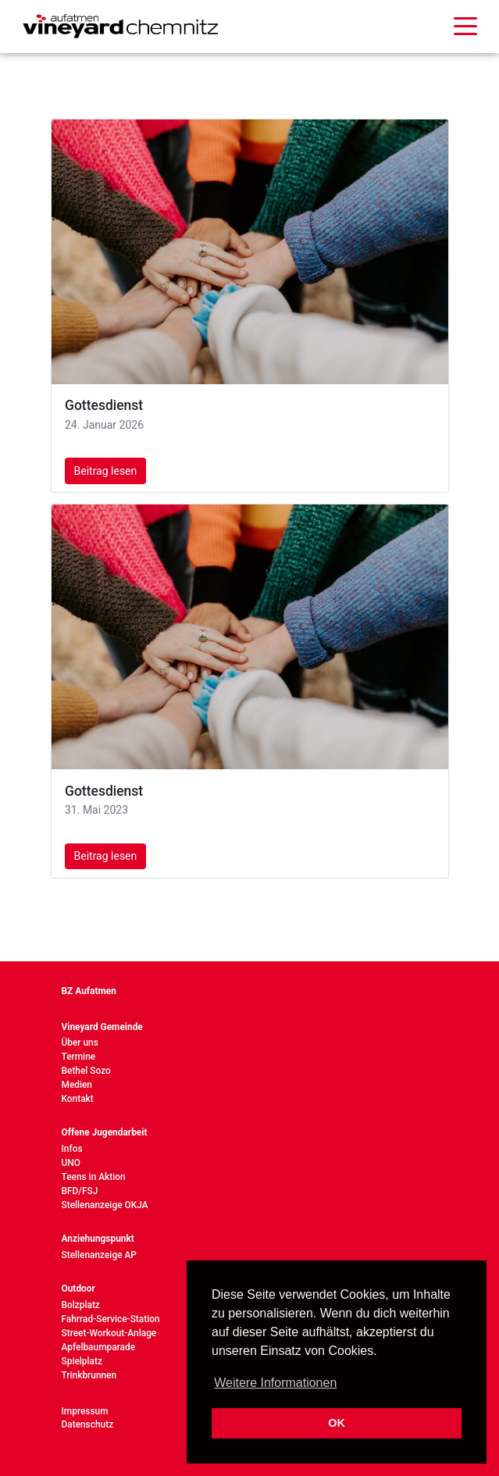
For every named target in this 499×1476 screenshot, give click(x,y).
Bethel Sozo (86, 1070)
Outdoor (78, 1288)
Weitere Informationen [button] (275, 1382)
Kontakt (78, 1098)
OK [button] (336, 1423)
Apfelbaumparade (99, 1347)
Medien (77, 1084)
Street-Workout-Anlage (109, 1333)
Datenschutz (88, 1424)
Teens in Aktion (94, 1176)
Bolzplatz (81, 1305)
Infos (72, 1148)
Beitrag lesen (105, 471)
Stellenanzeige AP (99, 1255)
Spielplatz (82, 1361)
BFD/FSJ (80, 1190)
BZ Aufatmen (89, 991)
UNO (71, 1162)
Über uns (80, 1042)
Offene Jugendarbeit (105, 1132)
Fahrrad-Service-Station (111, 1319)
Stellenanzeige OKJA (105, 1205)
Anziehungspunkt (98, 1238)
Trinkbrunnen (89, 1375)
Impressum (85, 1411)
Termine (79, 1056)
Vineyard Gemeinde (102, 1026)
